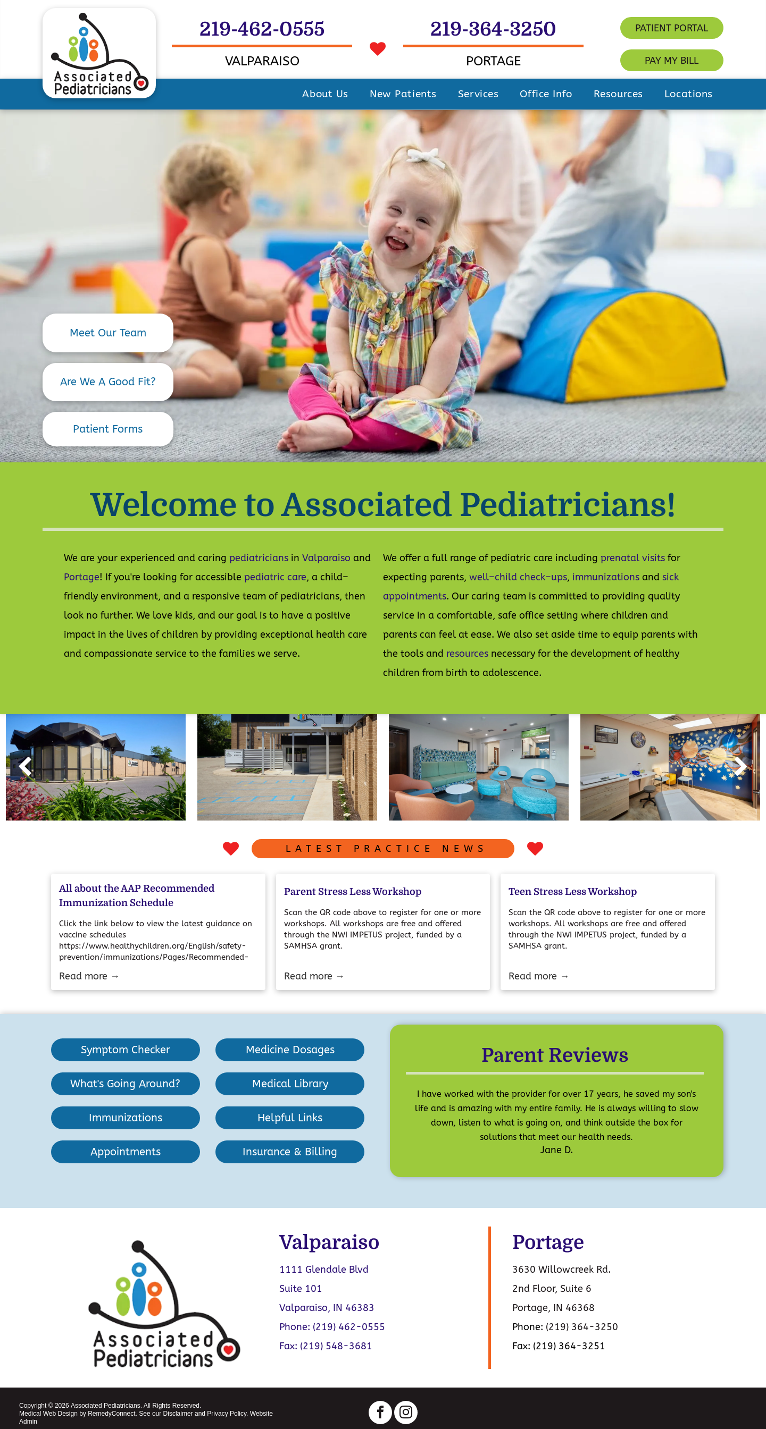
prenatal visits (633, 558)
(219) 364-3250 (582, 1327)
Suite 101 (300, 1289)
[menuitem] (325, 94)
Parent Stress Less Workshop (352, 891)
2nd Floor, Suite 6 (552, 1289)
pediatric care (275, 577)
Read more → (89, 976)
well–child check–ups (518, 577)
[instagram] (406, 1414)
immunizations (605, 577)
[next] (741, 768)
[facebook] (380, 1414)
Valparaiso (326, 558)
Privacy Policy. (227, 1413)
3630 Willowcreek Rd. (561, 1269)
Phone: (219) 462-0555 (332, 1327)
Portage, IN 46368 (553, 1308)
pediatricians (258, 558)
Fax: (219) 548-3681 (325, 1346)
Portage (81, 577)
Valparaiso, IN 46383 (326, 1308)
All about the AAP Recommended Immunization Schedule (136, 895)
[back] (24, 768)
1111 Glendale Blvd (324, 1269)
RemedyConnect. (112, 1413)
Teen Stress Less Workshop (573, 891)
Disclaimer (178, 1413)
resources (467, 653)
